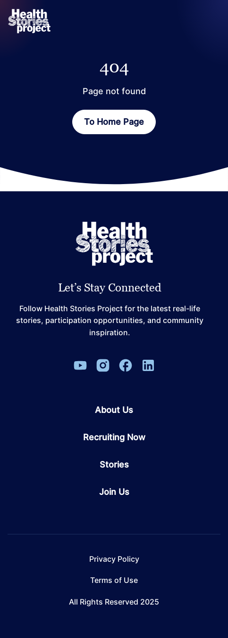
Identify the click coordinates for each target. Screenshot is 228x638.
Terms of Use (114, 580)
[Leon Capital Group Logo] (114, 244)
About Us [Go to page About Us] (114, 410)
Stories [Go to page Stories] (114, 464)
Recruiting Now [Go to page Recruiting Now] (114, 437)
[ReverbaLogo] (29, 21)
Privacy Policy (114, 559)
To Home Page (114, 122)
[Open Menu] (211, 21)
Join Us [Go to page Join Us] (114, 492)
